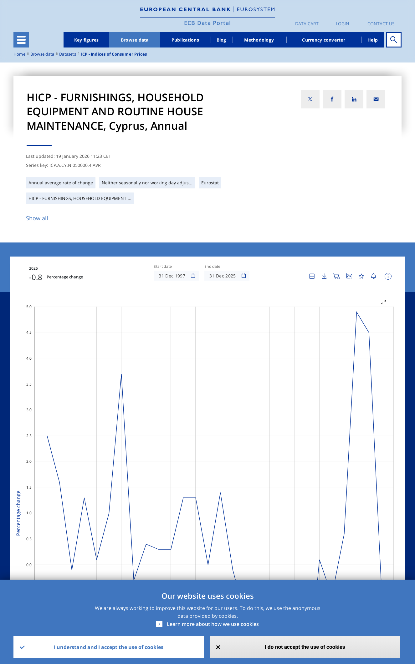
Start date (163, 266)
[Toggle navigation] (21, 39)
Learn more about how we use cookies (213, 624)
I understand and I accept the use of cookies (108, 647)
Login (342, 24)
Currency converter (323, 40)
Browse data (135, 40)
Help (372, 40)
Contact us (381, 24)
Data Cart (307, 24)
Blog (221, 40)
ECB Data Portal (207, 23)
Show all (37, 218)
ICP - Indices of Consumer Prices (114, 54)
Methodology (259, 40)
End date (212, 266)
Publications (185, 40)
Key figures (86, 40)
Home (19, 54)
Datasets (67, 54)
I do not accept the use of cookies (305, 647)
